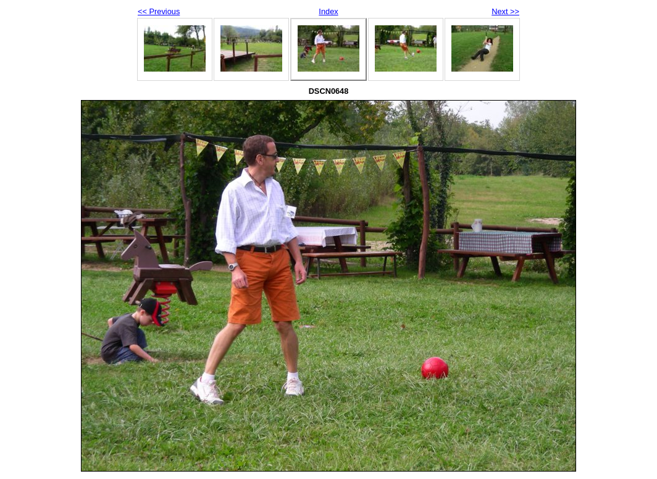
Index (328, 11)
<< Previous (159, 11)
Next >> (505, 11)
